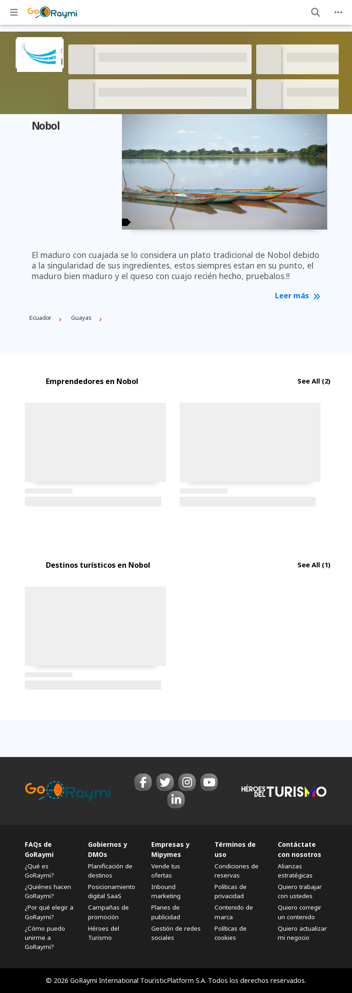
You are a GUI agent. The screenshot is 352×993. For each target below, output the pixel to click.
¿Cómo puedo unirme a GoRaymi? (45, 937)
